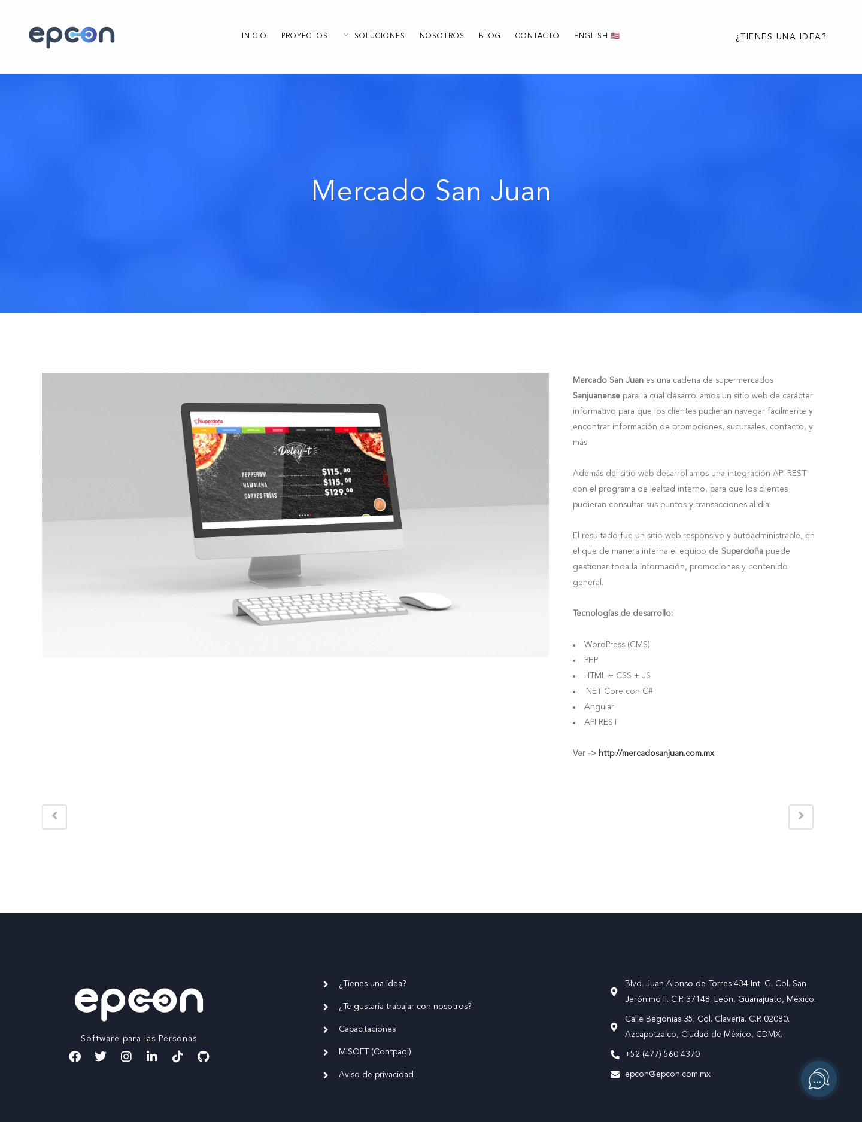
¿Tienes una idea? (771, 37)
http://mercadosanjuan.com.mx (656, 753)
